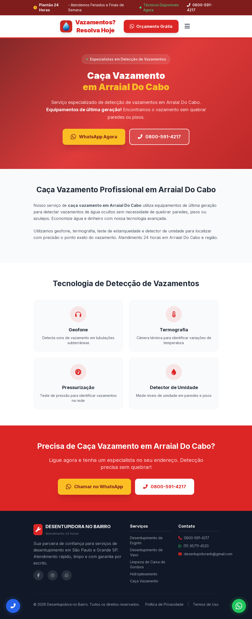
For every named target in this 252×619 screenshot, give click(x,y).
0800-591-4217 (199, 7)
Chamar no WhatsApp (94, 487)
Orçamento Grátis (151, 26)
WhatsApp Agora (94, 137)
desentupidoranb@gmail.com (208, 554)
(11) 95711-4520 (196, 546)
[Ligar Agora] (13, 606)
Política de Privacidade (164, 604)
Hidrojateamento (143, 574)
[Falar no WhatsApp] (239, 606)
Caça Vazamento (144, 581)
